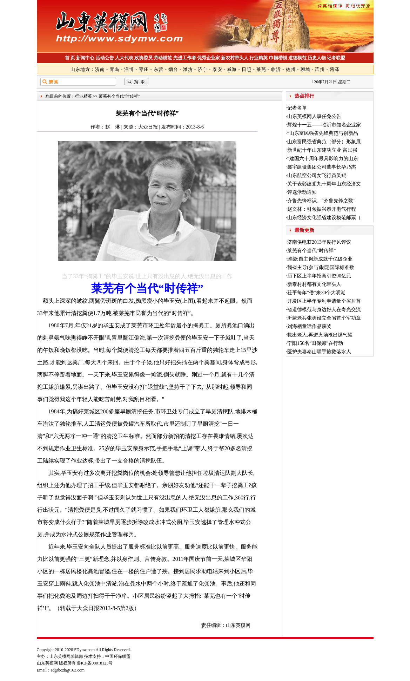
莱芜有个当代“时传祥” (311, 250)
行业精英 (258, 57)
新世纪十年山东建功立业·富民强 (322, 150)
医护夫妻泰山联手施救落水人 (319, 351)
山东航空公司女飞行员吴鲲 (316, 175)
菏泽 (335, 69)
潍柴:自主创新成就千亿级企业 (319, 259)
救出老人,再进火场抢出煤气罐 (319, 335)
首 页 (70, 57)
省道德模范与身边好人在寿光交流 (324, 309)
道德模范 (297, 57)
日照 (246, 69)
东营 (158, 69)
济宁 (203, 69)
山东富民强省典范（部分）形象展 (324, 141)
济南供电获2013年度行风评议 (319, 242)
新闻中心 (85, 57)
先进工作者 (184, 57)
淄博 (129, 69)
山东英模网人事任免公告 (314, 116)
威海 (232, 69)
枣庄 (144, 69)
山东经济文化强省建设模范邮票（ (324, 217)
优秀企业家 (208, 57)
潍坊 (188, 69)
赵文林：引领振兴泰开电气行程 (321, 209)
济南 (100, 69)
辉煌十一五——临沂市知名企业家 (324, 124)
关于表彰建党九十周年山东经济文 (324, 183)
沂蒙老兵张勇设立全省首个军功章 (324, 318)
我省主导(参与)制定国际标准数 (320, 267)
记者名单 (297, 108)
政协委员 (143, 57)
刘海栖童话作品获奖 (309, 326)
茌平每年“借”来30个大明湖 (316, 292)
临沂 (276, 69)
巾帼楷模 (278, 57)
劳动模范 (163, 57)
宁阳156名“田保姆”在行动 (315, 343)
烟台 (173, 69)
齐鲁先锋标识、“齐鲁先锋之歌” (321, 200)
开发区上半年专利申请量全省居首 (324, 301)
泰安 (217, 69)
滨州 (320, 69)
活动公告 (105, 57)
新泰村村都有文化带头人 (314, 284)
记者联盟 (336, 57)
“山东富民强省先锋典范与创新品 (322, 133)
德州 (291, 69)
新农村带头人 (234, 57)
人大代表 (124, 57)
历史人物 (317, 57)
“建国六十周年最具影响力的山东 (322, 158)
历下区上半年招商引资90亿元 (319, 276)
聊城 (305, 69)
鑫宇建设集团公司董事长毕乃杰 (321, 167)
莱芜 (261, 69)
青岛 (115, 69)
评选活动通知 (302, 192)
